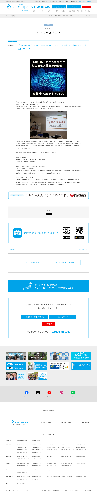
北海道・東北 (50, 16)
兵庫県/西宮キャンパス (36, 465)
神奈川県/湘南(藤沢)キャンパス (67, 449)
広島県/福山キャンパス (51, 470)
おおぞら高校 (17, 7)
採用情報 (49, 490)
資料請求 (87, 7)
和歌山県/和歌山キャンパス (23, 465)
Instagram (61, 397)
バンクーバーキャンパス (22, 483)
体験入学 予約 (74, 7)
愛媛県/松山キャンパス (22, 472)
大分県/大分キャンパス (22, 479)
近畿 (71, 16)
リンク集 (89, 490)
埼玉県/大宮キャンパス (81, 445)
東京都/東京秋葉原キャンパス (53, 447)
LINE (73, 397)
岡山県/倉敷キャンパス (36, 470)
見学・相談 (80, 11)
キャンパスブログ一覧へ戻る (66, 262)
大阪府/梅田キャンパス (51, 463)
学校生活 (63, 11)
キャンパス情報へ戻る (32, 262)
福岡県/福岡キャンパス (36, 476)
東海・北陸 (65, 16)
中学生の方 (37, 1)
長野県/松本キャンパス (36, 452)
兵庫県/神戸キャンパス (51, 465)
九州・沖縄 (84, 16)
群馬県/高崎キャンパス (36, 445)
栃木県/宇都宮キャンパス (22, 445)
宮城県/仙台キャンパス (22, 440)
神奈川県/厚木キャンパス (81, 449)
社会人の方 (61, 1)
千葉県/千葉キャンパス (36, 447)
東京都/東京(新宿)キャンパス (67, 447)
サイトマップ (83, 490)
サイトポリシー (65, 490)
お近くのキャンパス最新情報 (85, 1)
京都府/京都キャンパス (36, 463)
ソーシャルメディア (74, 490)
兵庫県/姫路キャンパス (66, 465)
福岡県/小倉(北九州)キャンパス (23, 476)
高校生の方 (44, 1)
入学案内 (87, 11)
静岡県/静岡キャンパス (36, 456)
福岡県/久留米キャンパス (67, 476)
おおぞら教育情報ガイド (49, 410)
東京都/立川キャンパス (81, 447)
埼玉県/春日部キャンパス (52, 445)
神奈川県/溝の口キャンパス (37, 449)
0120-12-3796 (41, 7)
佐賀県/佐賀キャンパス (81, 476)
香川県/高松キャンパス (81, 470)
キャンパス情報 (10, 16)
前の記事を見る (14, 249)
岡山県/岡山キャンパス (22, 470)
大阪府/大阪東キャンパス (66, 463)
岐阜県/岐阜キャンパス (36, 459)
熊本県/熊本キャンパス (36, 479)
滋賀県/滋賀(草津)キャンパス (23, 463)
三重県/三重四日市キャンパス (23, 459)
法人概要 (44, 490)
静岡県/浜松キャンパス (51, 456)
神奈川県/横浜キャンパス (52, 449)
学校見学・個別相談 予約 (59, 7)
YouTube (49, 397)
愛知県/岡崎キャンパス (66, 456)
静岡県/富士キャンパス (22, 456)
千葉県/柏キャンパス (21, 447)
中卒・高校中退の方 (53, 1)
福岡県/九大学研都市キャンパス (53, 476)
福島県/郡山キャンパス (36, 440)
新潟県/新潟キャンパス (22, 452)
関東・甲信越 (58, 16)
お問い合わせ (85, 423)
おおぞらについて (35, 11)
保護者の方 (74, 1)
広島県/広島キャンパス (66, 470)
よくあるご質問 (66, 423)
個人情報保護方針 (56, 490)
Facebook (26, 397)
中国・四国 (77, 16)
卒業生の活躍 (71, 11)
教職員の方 (68, 1)
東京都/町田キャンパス (22, 449)
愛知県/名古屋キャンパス (81, 456)
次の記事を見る (83, 249)
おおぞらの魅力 (46, 11)
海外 (90, 16)
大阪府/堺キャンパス (80, 463)
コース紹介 (55, 11)
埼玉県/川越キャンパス (66, 445)
